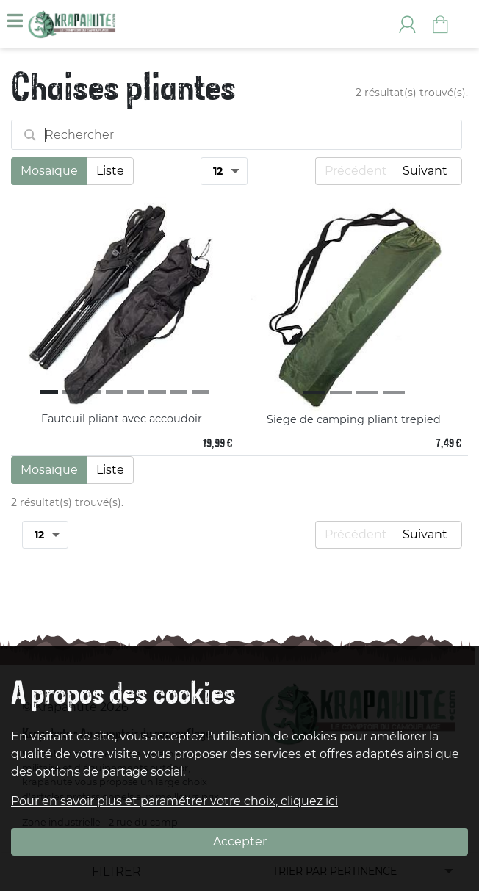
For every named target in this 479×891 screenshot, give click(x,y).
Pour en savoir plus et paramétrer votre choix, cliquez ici (174, 801)
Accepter (240, 841)
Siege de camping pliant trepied (354, 420)
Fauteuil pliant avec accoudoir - (125, 419)
